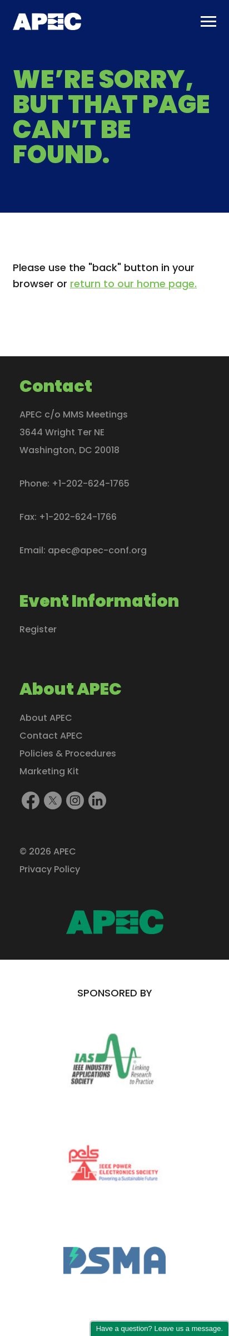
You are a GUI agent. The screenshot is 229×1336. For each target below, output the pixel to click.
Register (38, 629)
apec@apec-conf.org (97, 550)
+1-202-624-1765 (91, 483)
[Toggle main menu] (208, 22)
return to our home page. (133, 284)
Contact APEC (51, 735)
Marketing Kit (49, 770)
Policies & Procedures (67, 752)
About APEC (45, 717)
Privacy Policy (49, 868)
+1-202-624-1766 (78, 516)
